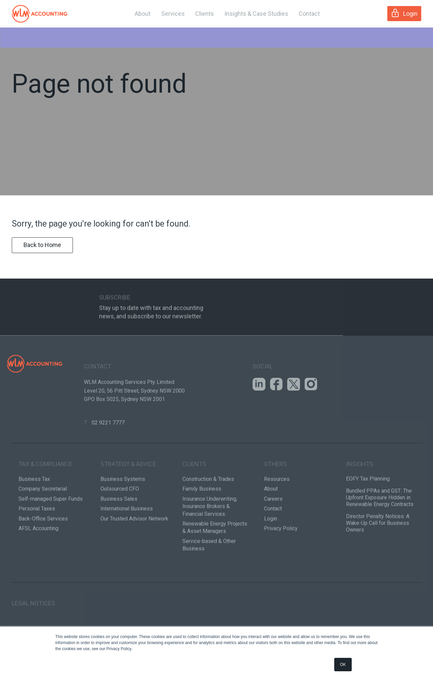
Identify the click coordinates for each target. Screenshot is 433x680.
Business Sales (118, 524)
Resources (277, 504)
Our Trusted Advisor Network (134, 544)
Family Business (201, 514)
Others (275, 489)
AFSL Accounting (38, 553)
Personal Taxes (36, 534)
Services (173, 13)
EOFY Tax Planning (368, 504)
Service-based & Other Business (209, 570)
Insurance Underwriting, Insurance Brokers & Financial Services (209, 531)
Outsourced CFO (119, 514)
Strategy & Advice (128, 489)
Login (404, 12)
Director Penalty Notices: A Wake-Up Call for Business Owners (377, 548)
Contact (309, 13)
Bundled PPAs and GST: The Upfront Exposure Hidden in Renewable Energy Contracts (380, 523)
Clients (204, 13)
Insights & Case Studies (256, 13)
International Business (126, 534)
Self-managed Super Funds (50, 524)
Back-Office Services (43, 544)
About (142, 13)
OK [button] (343, 664)
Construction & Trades (208, 504)
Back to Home (42, 263)
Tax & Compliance (45, 489)
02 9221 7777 (108, 448)
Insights (359, 489)
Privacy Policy (281, 553)
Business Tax (34, 504)
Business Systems (122, 504)
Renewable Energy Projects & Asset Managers (214, 553)
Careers (273, 524)
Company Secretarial (42, 514)
